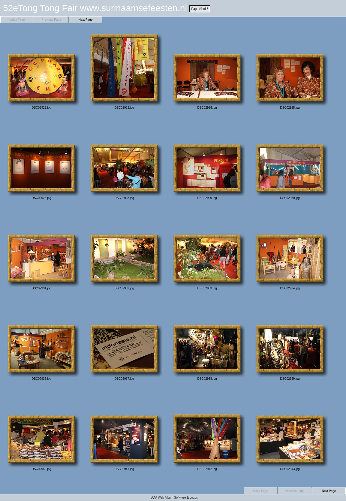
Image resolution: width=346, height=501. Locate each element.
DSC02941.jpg (124, 431)
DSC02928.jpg (124, 160)
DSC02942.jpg (207, 431)
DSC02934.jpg (290, 250)
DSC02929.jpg (207, 160)
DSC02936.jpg (41, 340)
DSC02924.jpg (207, 69)
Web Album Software (172, 497)
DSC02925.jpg (290, 69)
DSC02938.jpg (207, 340)
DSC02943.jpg (290, 431)
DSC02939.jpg (290, 340)
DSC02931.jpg (41, 250)
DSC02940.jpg (41, 431)
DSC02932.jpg (124, 250)
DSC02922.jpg (41, 69)
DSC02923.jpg (124, 69)
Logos (194, 497)
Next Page (86, 19)
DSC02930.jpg (290, 160)
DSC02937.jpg (124, 340)
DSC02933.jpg (207, 250)
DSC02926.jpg (41, 160)
